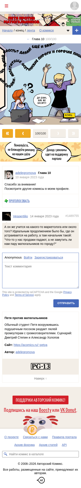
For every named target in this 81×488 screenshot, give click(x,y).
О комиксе (46, 30)
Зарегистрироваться (48, 257)
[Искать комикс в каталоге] (5, 454)
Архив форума (24, 445)
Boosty (45, 409)
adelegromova (25, 352)
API (64, 445)
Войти (28, 257)
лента (31, 30)
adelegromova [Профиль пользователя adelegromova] (25, 173)
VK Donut (68, 409)
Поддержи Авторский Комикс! (40, 400)
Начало (7, 30)
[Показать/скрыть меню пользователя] (74, 6)
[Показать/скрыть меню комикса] (68, 30)
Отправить (66, 303)
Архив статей (48, 445)
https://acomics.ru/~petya (30, 345)
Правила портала (64, 437)
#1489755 (72, 216)
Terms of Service (24, 295)
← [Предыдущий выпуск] (28, 39)
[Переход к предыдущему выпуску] (10, 84)
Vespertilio (20, 216)
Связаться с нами (35, 437)
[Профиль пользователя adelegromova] (9, 174)
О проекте (11, 437)
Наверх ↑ (40, 378)
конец (20, 30)
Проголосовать (19, 201)
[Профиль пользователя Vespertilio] (7, 216)
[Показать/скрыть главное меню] (6, 6)
